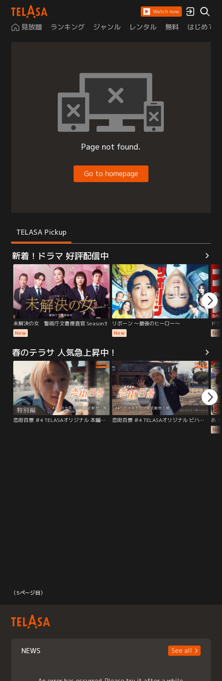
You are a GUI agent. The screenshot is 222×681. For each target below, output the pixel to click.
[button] (161, 11)
